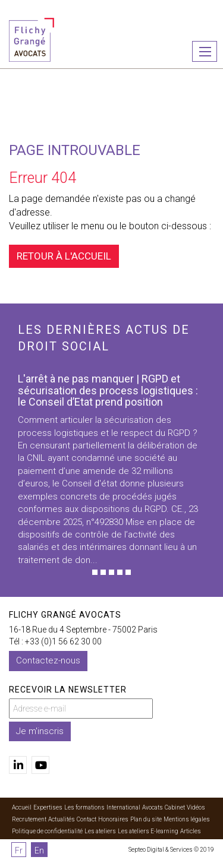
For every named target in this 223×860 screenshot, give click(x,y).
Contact (86, 819)
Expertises (47, 807)
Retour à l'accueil (64, 256)
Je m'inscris (40, 731)
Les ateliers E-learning (148, 831)
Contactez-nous (48, 660)
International (123, 807)
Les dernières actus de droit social (104, 338)
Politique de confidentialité (47, 831)
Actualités (61, 819)
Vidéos (196, 807)
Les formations (84, 807)
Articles (190, 831)
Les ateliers (100, 831)
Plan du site (146, 819)
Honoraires (113, 819)
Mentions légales (187, 819)
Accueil (22, 807)
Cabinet (175, 807)
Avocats (152, 807)
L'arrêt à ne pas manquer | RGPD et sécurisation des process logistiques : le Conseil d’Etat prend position (108, 390)
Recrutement (29, 819)
